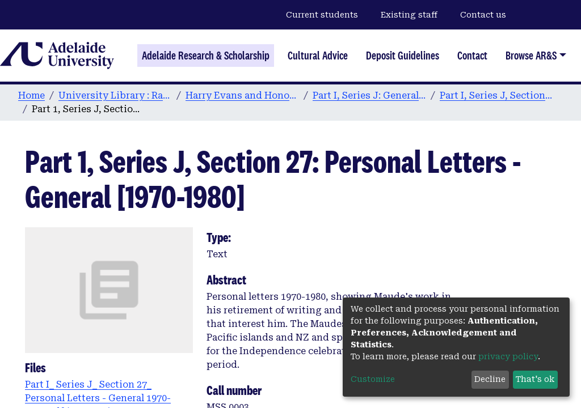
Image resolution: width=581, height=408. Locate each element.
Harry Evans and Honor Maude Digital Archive (242, 95)
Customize (373, 379)
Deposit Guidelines (402, 55)
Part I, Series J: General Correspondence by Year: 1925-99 (369, 95)
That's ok (535, 379)
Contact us (483, 14)
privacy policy (508, 356)
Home (31, 95)
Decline (490, 379)
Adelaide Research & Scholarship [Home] (206, 55)
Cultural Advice (318, 55)
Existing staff (409, 14)
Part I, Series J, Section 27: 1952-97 (496, 95)
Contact (472, 55)
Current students (322, 14)
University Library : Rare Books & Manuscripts (115, 95)
